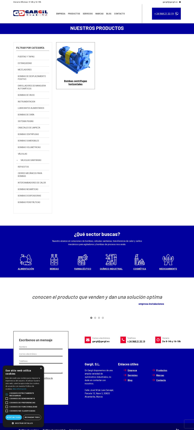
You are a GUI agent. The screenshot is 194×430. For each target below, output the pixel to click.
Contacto (119, 13)
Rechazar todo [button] (32, 417)
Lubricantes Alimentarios (31, 108)
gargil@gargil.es (101, 341)
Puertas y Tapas (26, 57)
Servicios (88, 13)
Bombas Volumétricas (29, 147)
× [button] (41, 368)
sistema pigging (26, 121)
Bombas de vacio (26, 95)
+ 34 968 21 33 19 (164, 13)
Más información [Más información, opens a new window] (19, 389)
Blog (108, 13)
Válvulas (22, 154)
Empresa (60, 13)
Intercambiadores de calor (32, 183)
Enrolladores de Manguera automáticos (32, 87)
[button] (91, 318)
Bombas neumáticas (28, 189)
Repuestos (23, 167)
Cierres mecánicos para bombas (30, 175)
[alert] (23, 396)
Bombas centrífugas (28, 134)
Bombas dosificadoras (29, 196)
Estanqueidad (25, 63)
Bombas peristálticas (29, 202)
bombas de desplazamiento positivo (32, 78)
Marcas (99, 13)
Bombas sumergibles (28, 141)
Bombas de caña (26, 115)
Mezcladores (25, 70)
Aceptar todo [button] (14, 417)
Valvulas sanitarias (31, 160)
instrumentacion (26, 102)
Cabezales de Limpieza (29, 128)
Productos (74, 13)
